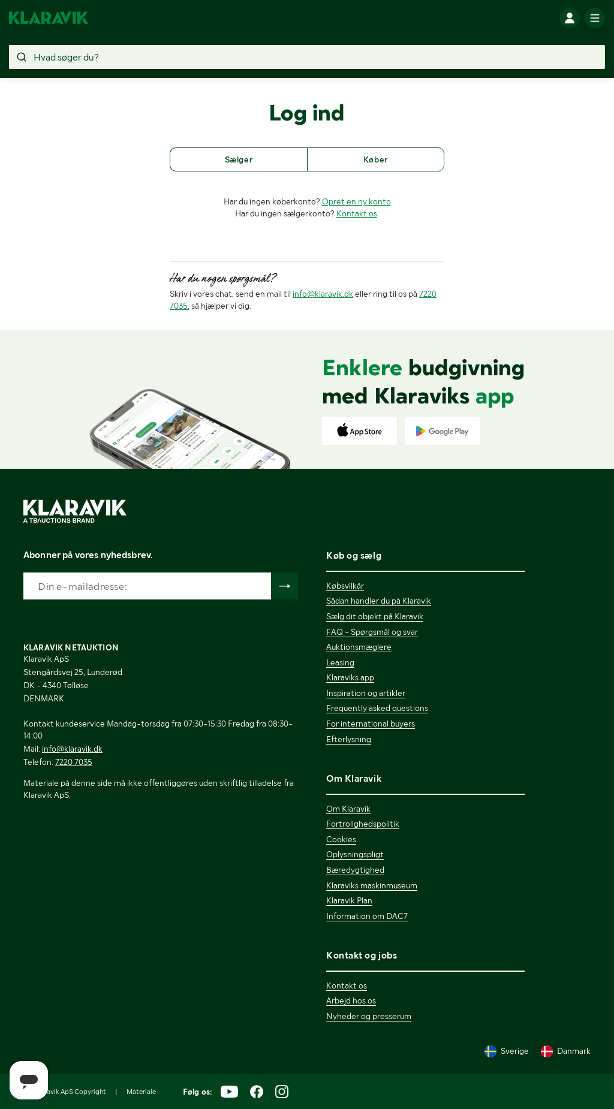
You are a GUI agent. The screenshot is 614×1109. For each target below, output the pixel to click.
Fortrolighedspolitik (362, 823)
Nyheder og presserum (368, 1016)
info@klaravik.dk (323, 294)
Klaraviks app (350, 677)
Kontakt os (356, 213)
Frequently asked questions (377, 708)
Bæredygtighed (355, 870)
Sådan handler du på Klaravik (378, 600)
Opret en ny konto (356, 201)
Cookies (341, 839)
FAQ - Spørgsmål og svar (372, 632)
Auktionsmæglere (359, 647)
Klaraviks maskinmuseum (371, 885)
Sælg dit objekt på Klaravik (374, 616)
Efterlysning (348, 739)
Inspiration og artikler (365, 693)
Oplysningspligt (355, 854)
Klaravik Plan (349, 900)
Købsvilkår (345, 585)
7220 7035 (73, 762)
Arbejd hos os (351, 1000)
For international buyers (370, 723)
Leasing (340, 662)
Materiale (141, 1091)
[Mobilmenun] (595, 18)
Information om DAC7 (367, 916)
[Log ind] (569, 18)
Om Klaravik (348, 808)
